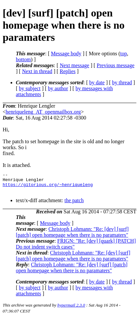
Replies (68, 71)
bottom (23, 59)
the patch (74, 204)
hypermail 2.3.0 (71, 309)
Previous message (115, 65)
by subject (29, 88)
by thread (122, 82)
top (123, 53)
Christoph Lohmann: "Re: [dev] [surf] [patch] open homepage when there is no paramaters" (72, 236)
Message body (66, 53)
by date (97, 82)
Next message (74, 65)
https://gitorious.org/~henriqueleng (48, 187)
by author (58, 88)
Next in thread (37, 71)
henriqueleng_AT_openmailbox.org (43, 112)
